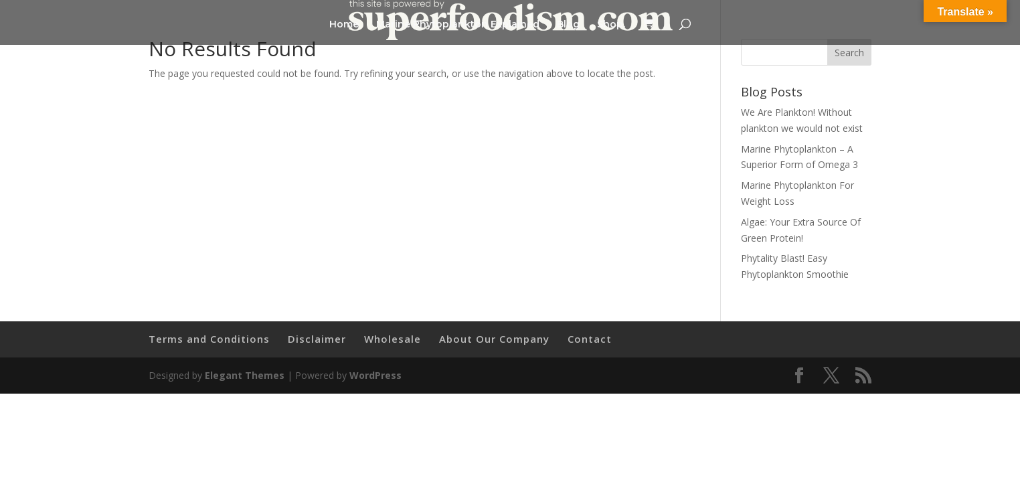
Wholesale (392, 338)
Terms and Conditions (209, 338)
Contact (590, 338)
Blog (568, 24)
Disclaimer (317, 338)
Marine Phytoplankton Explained (457, 24)
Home (344, 24)
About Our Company (494, 338)
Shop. (611, 24)
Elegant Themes (244, 375)
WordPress (375, 375)
